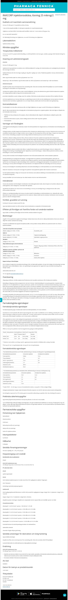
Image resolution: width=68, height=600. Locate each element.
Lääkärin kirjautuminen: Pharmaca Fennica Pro (41, 1)
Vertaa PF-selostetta (60, 14)
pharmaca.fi (46, 598)
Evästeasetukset (53, 598)
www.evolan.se (6, 586)
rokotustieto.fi (26, 1)
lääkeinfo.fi (19, 1)
